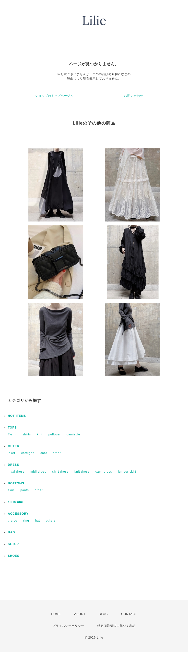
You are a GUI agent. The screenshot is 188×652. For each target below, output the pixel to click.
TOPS (12, 427)
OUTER (13, 446)
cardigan (28, 453)
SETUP (13, 544)
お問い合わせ (133, 95)
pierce (12, 520)
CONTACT (129, 614)
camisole (73, 434)
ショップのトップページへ (54, 95)
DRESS (13, 464)
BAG (11, 532)
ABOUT (79, 614)
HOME (56, 614)
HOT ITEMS (17, 416)
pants (24, 490)
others (50, 520)
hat (37, 520)
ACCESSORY (18, 513)
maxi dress (16, 471)
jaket (11, 453)
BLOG (103, 614)
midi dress (38, 471)
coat (43, 453)
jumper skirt (127, 471)
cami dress (103, 471)
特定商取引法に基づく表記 (116, 626)
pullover (54, 434)
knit (40, 434)
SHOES (13, 556)
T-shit (12, 434)
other (57, 453)
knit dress (81, 471)
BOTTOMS (16, 483)
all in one (15, 502)
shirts (27, 434)
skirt (11, 490)
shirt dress (60, 471)
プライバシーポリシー (68, 626)
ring (26, 520)
